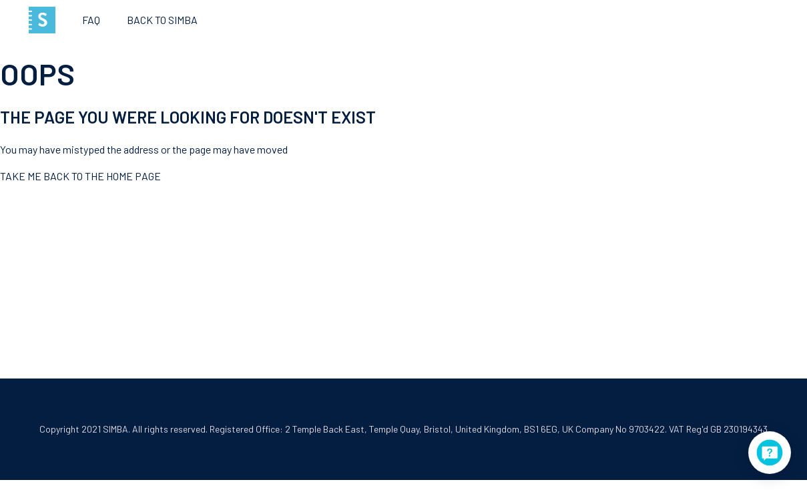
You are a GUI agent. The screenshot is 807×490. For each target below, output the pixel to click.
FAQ (91, 19)
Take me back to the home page (80, 176)
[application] (769, 452)
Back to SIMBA (162, 19)
